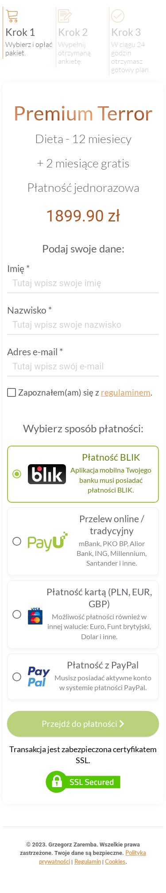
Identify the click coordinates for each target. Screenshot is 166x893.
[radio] (83, 474)
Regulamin (87, 861)
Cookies (115, 861)
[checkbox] (79, 392)
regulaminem (126, 392)
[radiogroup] (83, 573)
